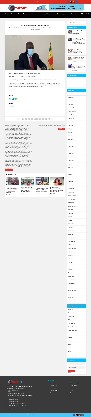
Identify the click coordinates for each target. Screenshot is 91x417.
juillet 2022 (70, 255)
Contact (37, 1)
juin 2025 (70, 132)
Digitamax (34, 415)
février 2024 (71, 188)
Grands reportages (74, 385)
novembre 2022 (71, 241)
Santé (88, 14)
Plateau (83, 14)
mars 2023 (70, 227)
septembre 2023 (72, 206)
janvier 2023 (71, 234)
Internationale (18, 14)
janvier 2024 (71, 192)
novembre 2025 (71, 114)
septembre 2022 (72, 248)
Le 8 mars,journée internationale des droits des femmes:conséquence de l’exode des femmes (57, 189)
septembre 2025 (72, 121)
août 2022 (70, 251)
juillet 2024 (70, 171)
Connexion (71, 370)
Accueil (4, 14)
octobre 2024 (71, 160)
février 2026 (71, 104)
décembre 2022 (72, 237)
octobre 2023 (71, 202)
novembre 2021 (71, 283)
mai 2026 (70, 93)
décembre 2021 (71, 279)
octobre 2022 (71, 244)
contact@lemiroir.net (13, 399)
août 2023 (70, 209)
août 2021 (70, 294)
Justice (77, 14)
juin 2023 (70, 216)
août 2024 (70, 167)
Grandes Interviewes (47, 14)
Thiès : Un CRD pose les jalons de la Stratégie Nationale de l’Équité (77, 51)
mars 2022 (70, 269)
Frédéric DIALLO (18, 27)
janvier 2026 (71, 107)
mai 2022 (70, 262)
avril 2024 (70, 181)
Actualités (30, 27)
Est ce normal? (53, 390)
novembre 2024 (71, 157)
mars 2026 (70, 100)
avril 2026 (70, 97)
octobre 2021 (71, 287)
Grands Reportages (59, 14)
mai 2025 (70, 135)
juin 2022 (70, 258)
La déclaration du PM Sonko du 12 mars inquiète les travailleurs (78, 32)
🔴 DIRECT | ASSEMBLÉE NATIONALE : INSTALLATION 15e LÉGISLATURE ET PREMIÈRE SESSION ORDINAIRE (27, 190)
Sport (45, 16)
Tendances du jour (29, 1)
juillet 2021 (70, 297)
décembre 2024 (72, 153)
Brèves (69, 319)
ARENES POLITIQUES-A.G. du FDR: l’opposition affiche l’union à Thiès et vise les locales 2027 (78, 66)
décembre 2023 (72, 195)
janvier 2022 (71, 276)
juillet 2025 (70, 128)
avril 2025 (70, 139)
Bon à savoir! (26, 14)
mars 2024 (70, 185)
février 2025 (71, 146)
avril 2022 (70, 265)
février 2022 (71, 272)
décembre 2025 (72, 111)
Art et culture (70, 14)
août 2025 (70, 125)
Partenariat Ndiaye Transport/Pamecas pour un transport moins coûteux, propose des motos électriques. (12, 189)
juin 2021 (70, 301)
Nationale (9, 14)
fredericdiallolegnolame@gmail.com (17, 403)
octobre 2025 (71, 118)
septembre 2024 (72, 164)
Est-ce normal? (36, 14)
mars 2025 (70, 142)
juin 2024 (70, 174)
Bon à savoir (53, 388)
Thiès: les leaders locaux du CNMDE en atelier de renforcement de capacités (78, 59)
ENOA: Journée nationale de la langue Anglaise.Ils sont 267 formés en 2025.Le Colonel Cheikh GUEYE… (42, 189)
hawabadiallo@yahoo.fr (14, 401)
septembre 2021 (72, 290)
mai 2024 (70, 178)
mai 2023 (70, 220)
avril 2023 (70, 223)
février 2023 (71, 230)
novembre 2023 (71, 199)
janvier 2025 (71, 149)
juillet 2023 (70, 213)
